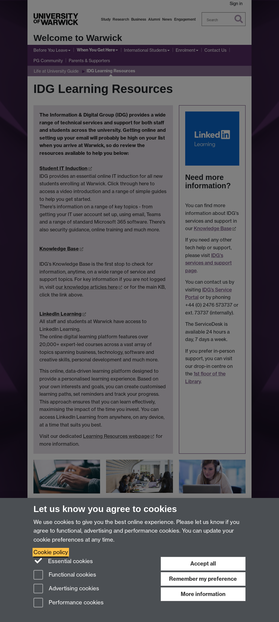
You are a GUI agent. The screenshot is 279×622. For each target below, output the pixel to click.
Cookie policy (50, 552)
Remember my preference (203, 578)
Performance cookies (68, 603)
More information (203, 594)
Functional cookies (64, 575)
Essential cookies (63, 561)
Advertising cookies (66, 589)
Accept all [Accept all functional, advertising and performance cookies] (203, 563)
